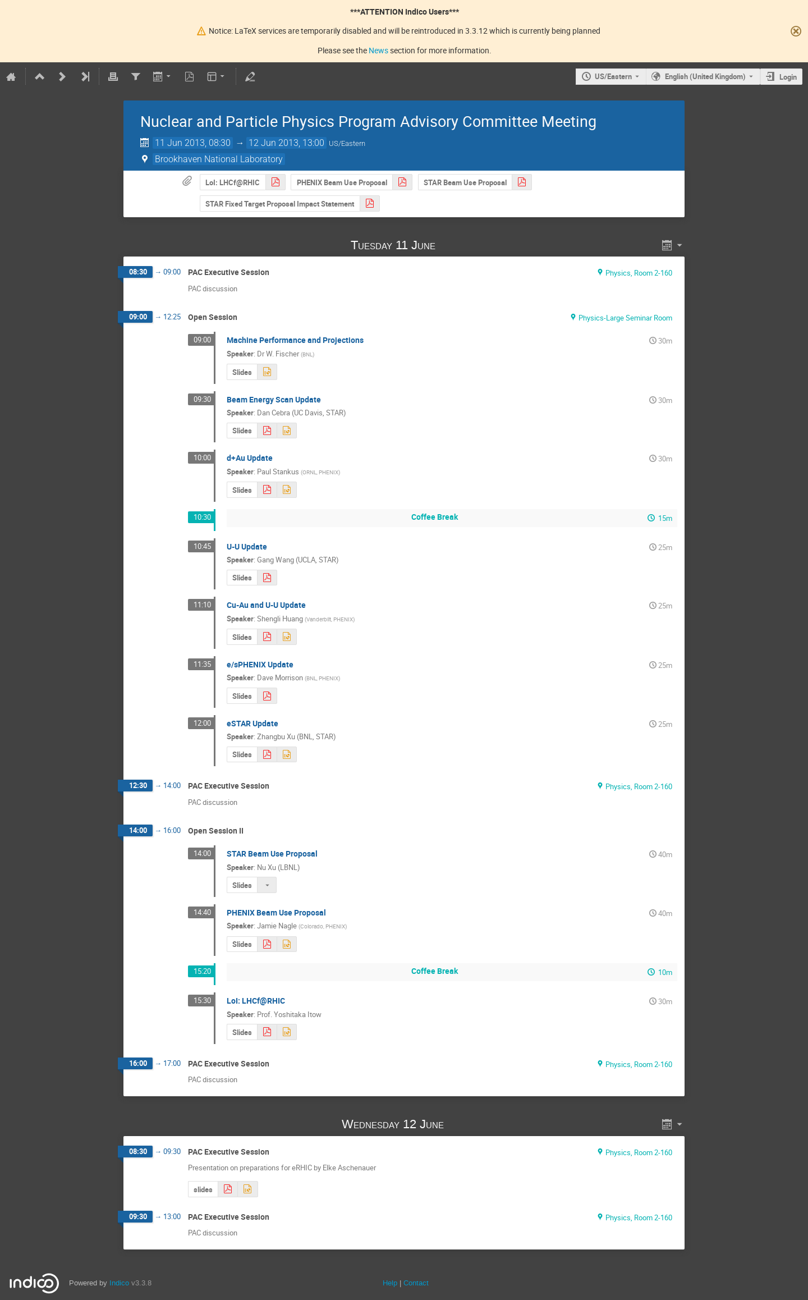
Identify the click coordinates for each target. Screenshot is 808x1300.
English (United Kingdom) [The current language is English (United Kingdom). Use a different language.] (705, 76)
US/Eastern (613, 76)
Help (390, 1283)
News (378, 50)
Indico (119, 1283)
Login (788, 77)
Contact (416, 1283)
